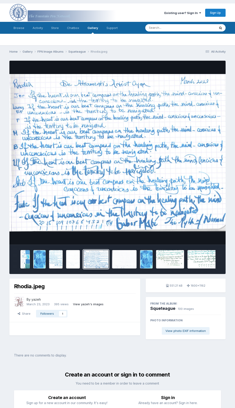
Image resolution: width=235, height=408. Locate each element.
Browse (19, 28)
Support (112, 28)
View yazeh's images (88, 304)
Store (55, 28)
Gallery (92, 30)
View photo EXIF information (185, 331)
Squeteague (162, 308)
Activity (38, 28)
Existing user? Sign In (182, 13)
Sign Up (215, 12)
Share (24, 313)
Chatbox (73, 28)
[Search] (167, 27)
